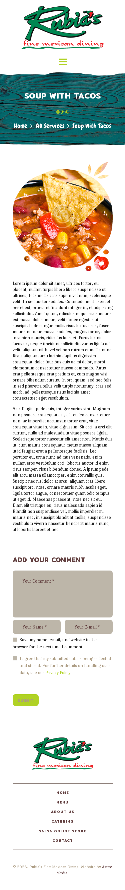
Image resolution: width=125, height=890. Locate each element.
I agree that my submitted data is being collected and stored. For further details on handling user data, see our (65, 665)
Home (20, 126)
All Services (50, 126)
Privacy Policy (57, 672)
